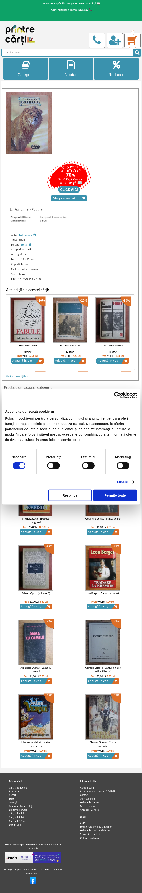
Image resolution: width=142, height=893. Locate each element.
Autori (12, 794)
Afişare (122, 482)
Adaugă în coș (27, 361)
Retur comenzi (87, 806)
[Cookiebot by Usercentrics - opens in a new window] (117, 395)
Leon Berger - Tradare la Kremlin (102, 593)
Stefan (26, 244)
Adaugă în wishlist (69, 198)
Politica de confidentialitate (95, 830)
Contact (84, 794)
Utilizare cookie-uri (90, 838)
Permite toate (115, 495)
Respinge (70, 495)
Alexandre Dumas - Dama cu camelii (36, 669)
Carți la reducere (18, 787)
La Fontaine (27, 235)
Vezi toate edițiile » (17, 376)
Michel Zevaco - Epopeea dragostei (35, 520)
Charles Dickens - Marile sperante (103, 744)
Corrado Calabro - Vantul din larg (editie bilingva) (102, 669)
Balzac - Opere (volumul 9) (36, 593)
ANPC (83, 823)
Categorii (25, 68)
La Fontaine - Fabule (27, 345)
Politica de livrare (89, 802)
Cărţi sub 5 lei (16, 813)
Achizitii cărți (87, 787)
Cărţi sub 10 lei (17, 821)
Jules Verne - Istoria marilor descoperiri (36, 744)
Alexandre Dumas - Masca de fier (103, 518)
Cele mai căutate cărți (20, 806)
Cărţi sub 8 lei (16, 817)
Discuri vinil (15, 824)
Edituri (12, 798)
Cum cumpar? (87, 798)
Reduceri (116, 68)
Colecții (13, 802)
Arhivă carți (15, 791)
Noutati (71, 68)
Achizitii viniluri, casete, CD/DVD (97, 791)
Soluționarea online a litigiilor (96, 826)
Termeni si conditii (90, 834)
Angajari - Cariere (89, 809)
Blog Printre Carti (18, 809)
